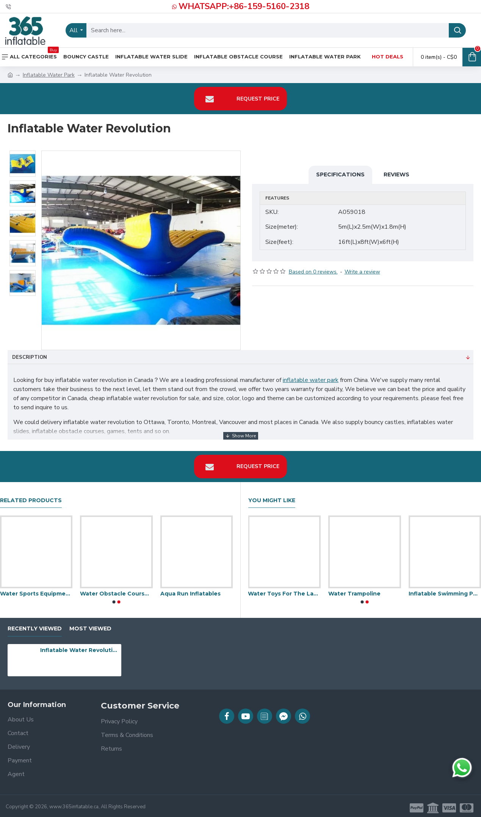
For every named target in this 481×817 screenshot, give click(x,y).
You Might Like (271, 496)
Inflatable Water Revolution (79, 646)
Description (29, 357)
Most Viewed (90, 625)
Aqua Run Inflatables (190, 589)
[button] (113, 598)
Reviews (396, 174)
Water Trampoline (354, 589)
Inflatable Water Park (49, 75)
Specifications (340, 174)
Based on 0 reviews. (313, 268)
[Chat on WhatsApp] (462, 767)
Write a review (362, 268)
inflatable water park (310, 380)
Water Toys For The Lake (284, 589)
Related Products (31, 496)
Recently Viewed (35, 625)
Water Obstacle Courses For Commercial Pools (116, 589)
